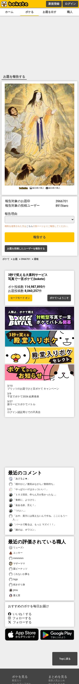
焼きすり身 (17, 585)
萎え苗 (14, 595)
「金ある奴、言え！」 (23, 505)
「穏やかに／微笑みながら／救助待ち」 (32, 484)
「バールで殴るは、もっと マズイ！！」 (32, 524)
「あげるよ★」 (19, 479)
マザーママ (17, 563)
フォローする (19, 618)
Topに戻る (64, 658)
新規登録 (53, 3)
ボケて (5, 259)
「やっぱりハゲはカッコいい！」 (29, 489)
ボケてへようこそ (59, 298)
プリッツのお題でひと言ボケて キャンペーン (39, 387)
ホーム (9, 12)
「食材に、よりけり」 (23, 500)
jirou (13, 590)
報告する (39, 237)
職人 (70, 12)
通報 (36, 259)
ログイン (70, 3)
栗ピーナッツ (18, 569)
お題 (15, 259)
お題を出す (49, 12)
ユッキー (16, 553)
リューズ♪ (16, 547)
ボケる (29, 12)
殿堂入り (16, 680)
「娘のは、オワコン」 (23, 530)
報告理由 (11, 214)
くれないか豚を (19, 574)
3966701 (25, 259)
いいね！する (20, 614)
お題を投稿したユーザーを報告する (26, 248)
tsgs (13, 579)
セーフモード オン (20, 298)
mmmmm (16, 558)
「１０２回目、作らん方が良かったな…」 (33, 495)
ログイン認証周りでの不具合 (39, 411)
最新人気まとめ (56, 680)
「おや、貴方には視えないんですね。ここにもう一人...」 (38, 517)
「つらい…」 (18, 511)
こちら (29, 226)
